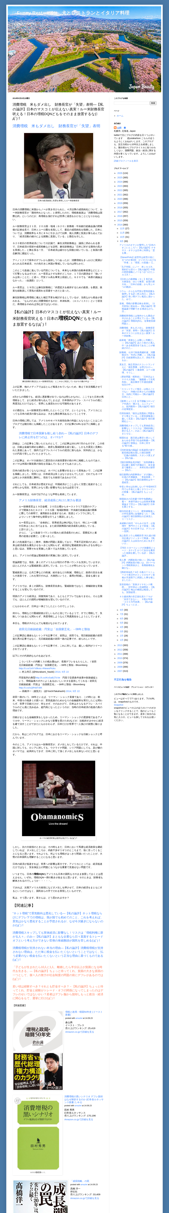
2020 (120, 199)
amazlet (79, 1018)
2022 (120, 190)
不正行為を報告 (123, 679)
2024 (120, 181)
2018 (120, 207)
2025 (120, 177)
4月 (122, 627)
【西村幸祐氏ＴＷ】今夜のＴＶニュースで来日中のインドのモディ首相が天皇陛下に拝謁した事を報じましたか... (137, 576)
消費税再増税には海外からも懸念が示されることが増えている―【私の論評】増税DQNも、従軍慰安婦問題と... (137, 319)
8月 (122, 610)
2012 (120, 649)
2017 (120, 212)
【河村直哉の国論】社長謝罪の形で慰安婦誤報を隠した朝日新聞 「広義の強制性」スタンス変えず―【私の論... (137, 454)
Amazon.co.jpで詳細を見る (79, 1031)
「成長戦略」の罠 (79, 1181)
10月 (122, 237)
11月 (122, 232)
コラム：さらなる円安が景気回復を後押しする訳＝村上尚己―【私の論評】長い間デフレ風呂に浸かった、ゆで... (137, 295)
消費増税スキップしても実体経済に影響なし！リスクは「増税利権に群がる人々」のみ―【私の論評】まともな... (137, 429)
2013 (120, 645)
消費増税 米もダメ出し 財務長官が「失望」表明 (56, 126)
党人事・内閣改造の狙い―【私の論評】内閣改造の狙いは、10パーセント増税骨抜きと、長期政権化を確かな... (137, 564)
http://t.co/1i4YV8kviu (30, 668)
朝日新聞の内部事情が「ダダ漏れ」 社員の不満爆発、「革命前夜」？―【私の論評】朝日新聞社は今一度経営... (138, 478)
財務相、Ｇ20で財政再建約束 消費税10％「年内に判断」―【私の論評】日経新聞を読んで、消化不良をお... (137, 356)
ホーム (120, 115)
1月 (122, 640)
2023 (120, 186)
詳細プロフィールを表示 (126, 161)
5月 (122, 623)
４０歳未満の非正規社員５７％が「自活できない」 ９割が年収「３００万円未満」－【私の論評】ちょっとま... (136, 600)
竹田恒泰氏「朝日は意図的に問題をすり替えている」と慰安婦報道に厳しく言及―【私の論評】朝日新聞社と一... (137, 417)
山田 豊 (121, 128)
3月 (122, 631)
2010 (120, 658)
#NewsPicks (49, 668)
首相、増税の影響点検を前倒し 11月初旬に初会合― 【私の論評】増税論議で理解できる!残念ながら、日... (137, 307)
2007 (120, 671)
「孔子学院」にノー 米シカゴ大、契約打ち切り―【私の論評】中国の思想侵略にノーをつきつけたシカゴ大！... (137, 271)
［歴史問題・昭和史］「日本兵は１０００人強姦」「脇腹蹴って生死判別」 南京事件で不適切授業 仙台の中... (137, 380)
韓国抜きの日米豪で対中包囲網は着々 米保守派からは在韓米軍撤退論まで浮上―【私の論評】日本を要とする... (137, 503)
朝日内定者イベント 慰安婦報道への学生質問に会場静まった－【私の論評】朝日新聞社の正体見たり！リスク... (137, 515)
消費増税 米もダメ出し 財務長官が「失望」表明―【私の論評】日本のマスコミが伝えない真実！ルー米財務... (137, 332)
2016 (120, 216)
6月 (122, 618)
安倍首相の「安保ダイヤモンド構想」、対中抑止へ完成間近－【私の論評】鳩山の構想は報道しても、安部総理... (137, 588)
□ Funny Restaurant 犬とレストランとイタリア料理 (71, 12)
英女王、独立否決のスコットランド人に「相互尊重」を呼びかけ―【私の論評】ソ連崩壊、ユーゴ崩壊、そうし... (137, 368)
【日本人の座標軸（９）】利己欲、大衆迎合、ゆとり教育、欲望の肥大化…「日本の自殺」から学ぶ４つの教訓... (137, 283)
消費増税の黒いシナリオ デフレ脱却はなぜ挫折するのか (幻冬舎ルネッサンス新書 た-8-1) (84, 1099)
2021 (120, 194)
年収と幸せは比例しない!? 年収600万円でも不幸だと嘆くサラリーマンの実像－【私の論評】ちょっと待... (137, 490)
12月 (122, 228)
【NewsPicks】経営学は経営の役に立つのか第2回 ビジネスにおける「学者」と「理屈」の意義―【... (137, 260)
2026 (120, 173)
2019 (120, 203)
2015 (120, 220)
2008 (120, 667)
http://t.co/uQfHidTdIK (30, 687)
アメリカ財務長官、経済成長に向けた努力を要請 (50, 500)
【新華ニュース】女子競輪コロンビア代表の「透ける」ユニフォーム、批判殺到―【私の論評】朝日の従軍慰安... (137, 405)
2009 (120, 662)
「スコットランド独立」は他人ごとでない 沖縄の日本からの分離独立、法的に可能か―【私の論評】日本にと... (137, 393)
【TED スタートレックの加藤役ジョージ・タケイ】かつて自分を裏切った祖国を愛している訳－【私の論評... (137, 552)
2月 (122, 635)
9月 (122, 241)
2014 (120, 224)
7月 (122, 614)
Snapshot (118, 705)
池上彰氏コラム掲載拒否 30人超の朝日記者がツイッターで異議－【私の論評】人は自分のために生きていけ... (137, 539)
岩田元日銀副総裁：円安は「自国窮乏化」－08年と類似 (54, 629)
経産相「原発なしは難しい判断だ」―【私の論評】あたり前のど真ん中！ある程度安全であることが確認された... (137, 344)
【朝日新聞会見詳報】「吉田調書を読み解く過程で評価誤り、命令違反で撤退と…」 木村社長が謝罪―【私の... (137, 466)
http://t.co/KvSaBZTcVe (47, 677)
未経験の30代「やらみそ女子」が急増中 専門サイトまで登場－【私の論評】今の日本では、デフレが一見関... (137, 527)
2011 (120, 654)
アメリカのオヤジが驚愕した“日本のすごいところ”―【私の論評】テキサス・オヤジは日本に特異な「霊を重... (137, 249)
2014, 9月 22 (62, 671)
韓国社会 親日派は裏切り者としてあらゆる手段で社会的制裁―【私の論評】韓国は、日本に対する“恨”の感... (137, 441)
